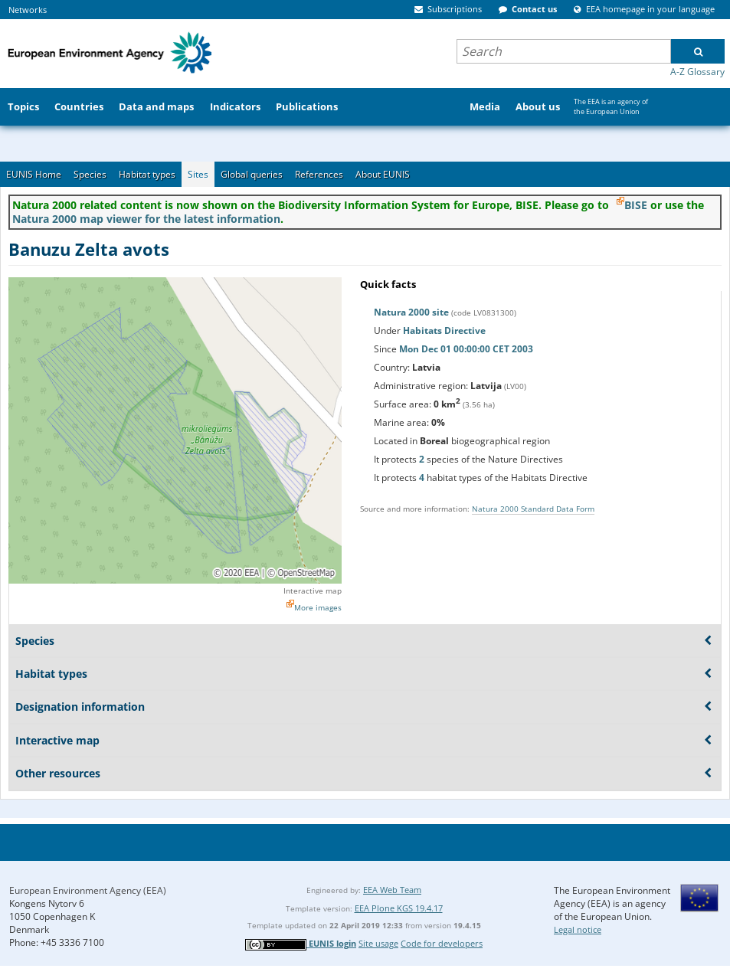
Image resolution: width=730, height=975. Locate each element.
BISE (635, 205)
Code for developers (442, 943)
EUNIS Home (33, 174)
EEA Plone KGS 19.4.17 (399, 908)
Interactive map (312, 590)
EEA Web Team (392, 889)
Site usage (378, 943)
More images (318, 607)
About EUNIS (382, 174)
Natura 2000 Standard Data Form (533, 508)
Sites (198, 174)
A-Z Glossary (697, 71)
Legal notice (577, 929)
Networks (27, 9)
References (319, 174)
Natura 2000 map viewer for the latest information (146, 218)
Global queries (252, 174)
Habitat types (147, 174)
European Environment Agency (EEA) (87, 890)
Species (90, 174)
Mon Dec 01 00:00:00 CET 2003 (466, 348)
